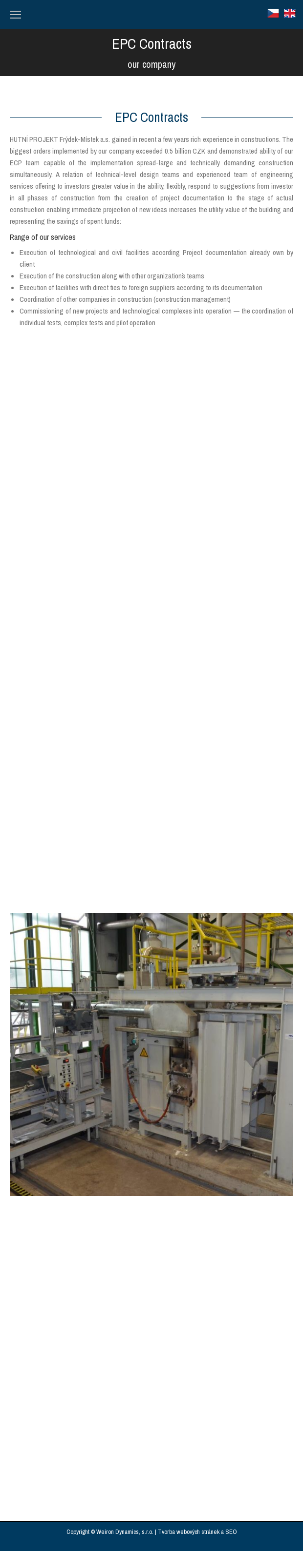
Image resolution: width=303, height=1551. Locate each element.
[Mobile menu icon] (16, 14)
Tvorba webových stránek (188, 1532)
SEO (231, 1532)
